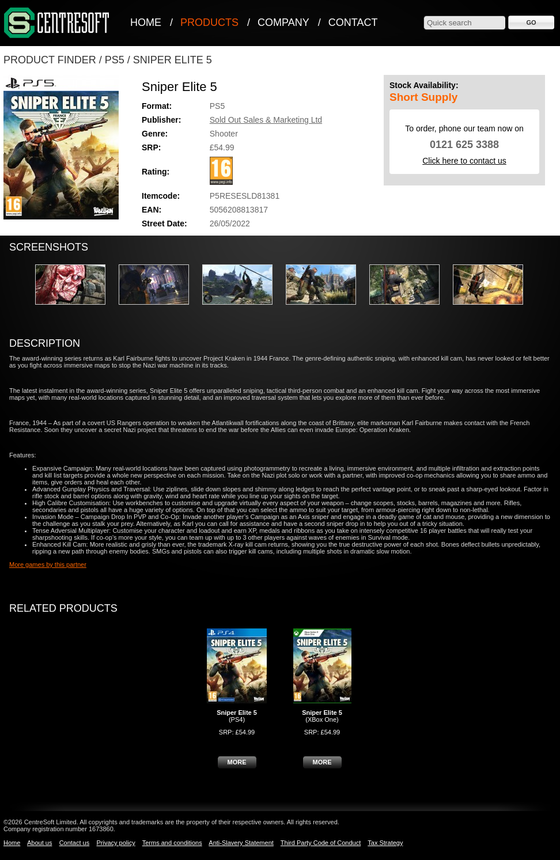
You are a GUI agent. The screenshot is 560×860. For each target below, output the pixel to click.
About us (39, 842)
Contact (353, 22)
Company (283, 22)
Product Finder (49, 60)
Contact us (74, 842)
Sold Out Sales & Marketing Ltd (266, 119)
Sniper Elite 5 (172, 60)
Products (209, 22)
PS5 (114, 60)
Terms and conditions (172, 842)
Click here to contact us (464, 160)
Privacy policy (115, 842)
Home (145, 22)
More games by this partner (47, 564)
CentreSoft (57, 23)
